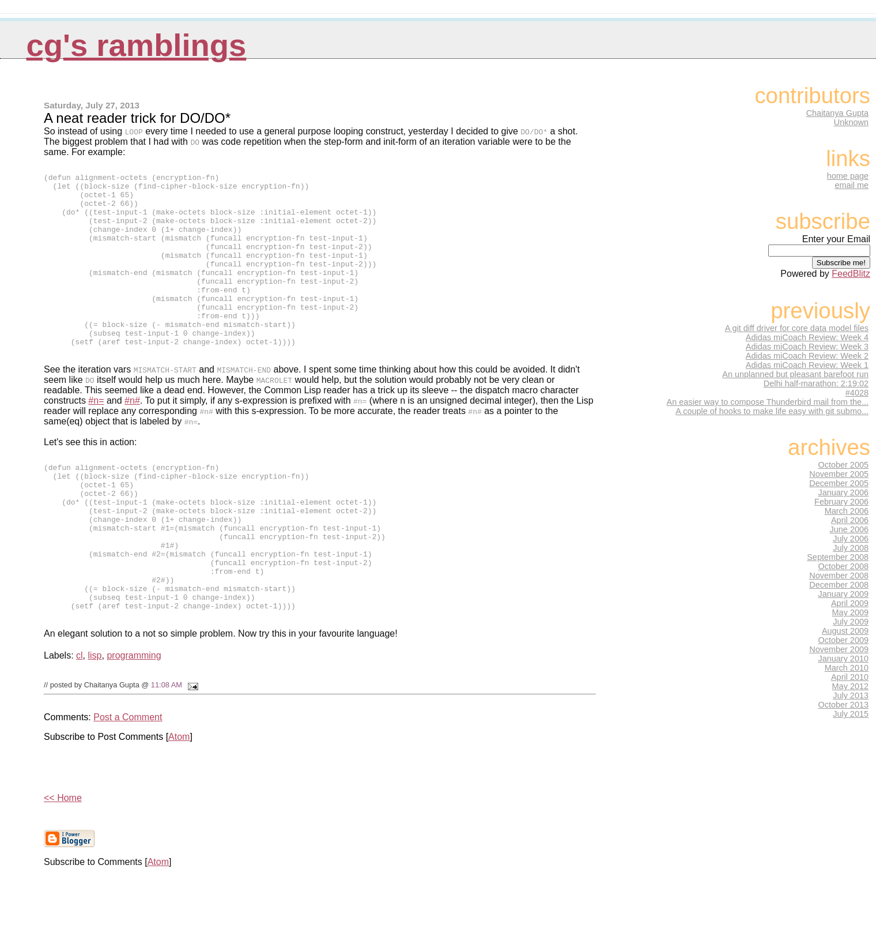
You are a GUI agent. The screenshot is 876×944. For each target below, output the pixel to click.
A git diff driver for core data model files (797, 328)
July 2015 (851, 714)
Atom (179, 804)
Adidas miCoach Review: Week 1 (807, 365)
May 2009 (850, 612)
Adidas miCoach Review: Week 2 (807, 355)
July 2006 (851, 538)
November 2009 (839, 649)
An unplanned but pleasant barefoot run (795, 374)
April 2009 (850, 603)
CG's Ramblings (137, 45)
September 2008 (838, 557)
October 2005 (843, 464)
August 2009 (845, 630)
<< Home (63, 865)
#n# (132, 437)
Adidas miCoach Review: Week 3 (807, 346)
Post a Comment (127, 784)
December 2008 (839, 584)
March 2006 (847, 511)
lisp (95, 723)
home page (848, 175)
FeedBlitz (851, 274)
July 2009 (851, 621)
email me (852, 185)
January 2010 (843, 658)
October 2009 (843, 640)
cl (79, 723)
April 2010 (850, 677)
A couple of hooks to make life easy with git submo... (772, 411)
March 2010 (847, 667)
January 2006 (843, 492)
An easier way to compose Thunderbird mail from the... (768, 402)
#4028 (857, 392)
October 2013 (843, 704)
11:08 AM (166, 752)
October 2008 (843, 566)
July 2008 (851, 547)
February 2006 (841, 501)
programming (134, 723)
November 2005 (839, 474)
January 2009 (843, 594)
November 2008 (839, 575)
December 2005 (839, 483)
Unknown (851, 122)
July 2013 (851, 695)
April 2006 (850, 520)
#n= (96, 437)
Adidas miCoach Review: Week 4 (807, 337)
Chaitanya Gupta (837, 113)
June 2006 (849, 529)
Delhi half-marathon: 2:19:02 (816, 383)
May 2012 (850, 686)
